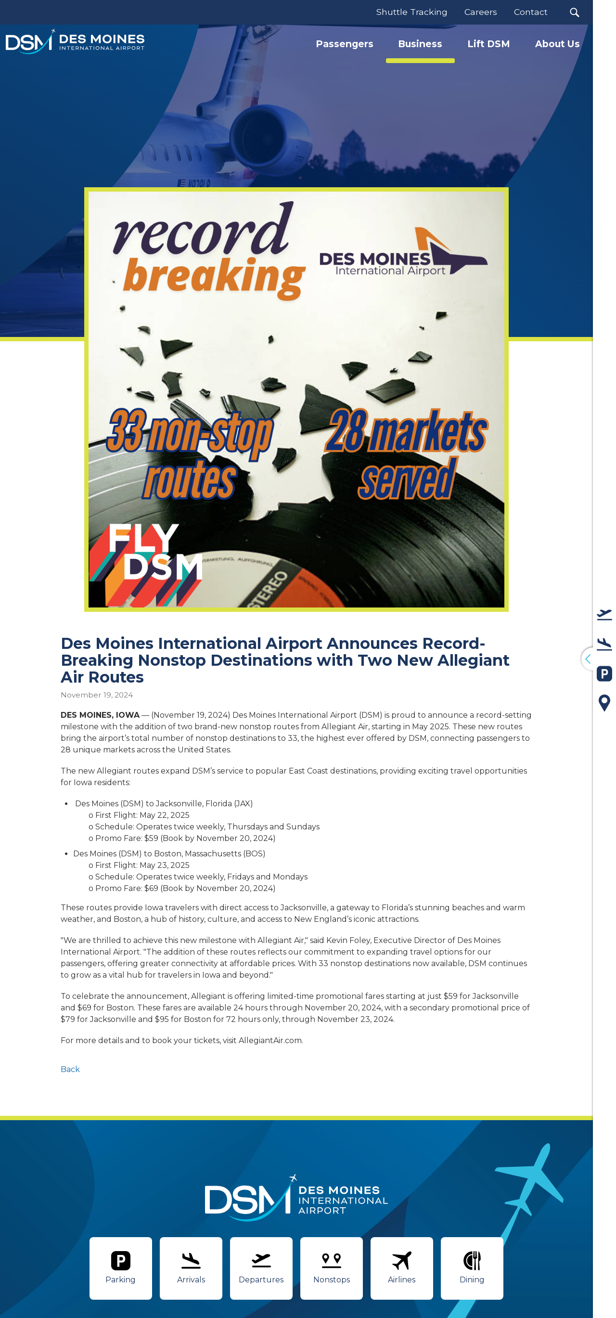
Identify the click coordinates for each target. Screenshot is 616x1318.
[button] (574, 12)
